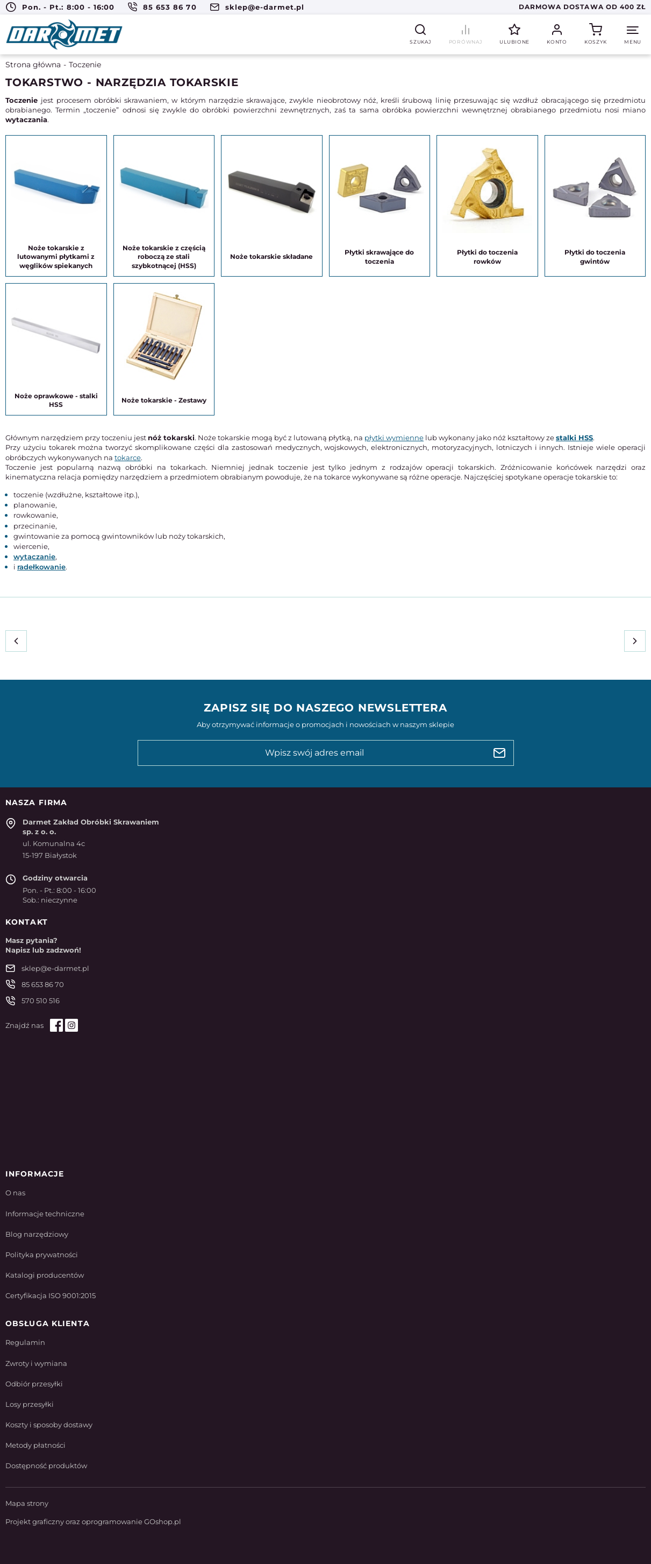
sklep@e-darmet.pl (265, 7)
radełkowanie (41, 566)
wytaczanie (34, 556)
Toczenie (85, 64)
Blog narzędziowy (36, 1234)
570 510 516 (41, 1000)
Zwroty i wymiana (36, 1363)
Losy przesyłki (29, 1404)
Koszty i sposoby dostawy (48, 1424)
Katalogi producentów (44, 1275)
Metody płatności (35, 1445)
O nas (15, 1192)
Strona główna (33, 64)
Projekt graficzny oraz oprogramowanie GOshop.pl (93, 1521)
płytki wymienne (394, 437)
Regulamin (25, 1342)
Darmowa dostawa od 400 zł (582, 7)
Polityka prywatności (41, 1254)
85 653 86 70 (169, 7)
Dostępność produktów (46, 1465)
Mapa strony (26, 1503)
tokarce (128, 457)
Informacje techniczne (44, 1213)
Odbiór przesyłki (34, 1383)
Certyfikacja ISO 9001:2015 (50, 1295)
